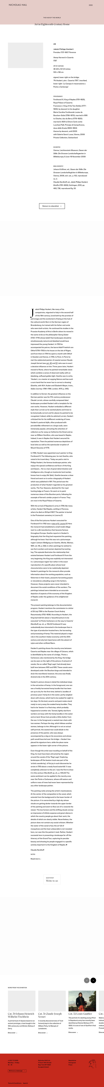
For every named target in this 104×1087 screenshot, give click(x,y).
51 (56, 363)
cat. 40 (49, 363)
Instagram (72, 1063)
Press (70, 1065)
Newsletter (72, 1060)
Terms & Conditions (14, 1083)
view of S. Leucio (58, 524)
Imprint (25, 1083)
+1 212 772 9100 (13, 1060)
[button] (52, 206)
